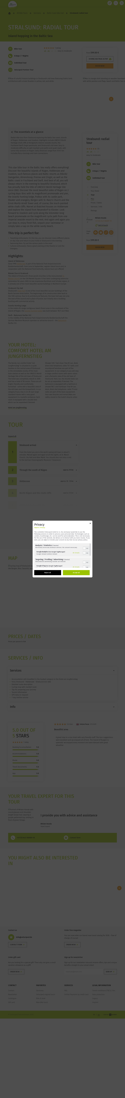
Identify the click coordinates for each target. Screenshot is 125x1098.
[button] (84, 548)
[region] (62, 555)
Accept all (76, 573)
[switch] (86, 548)
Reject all (47, 573)
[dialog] (62, 549)
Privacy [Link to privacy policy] (42, 527)
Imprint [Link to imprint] (36, 527)
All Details (76, 553)
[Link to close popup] (90, 524)
